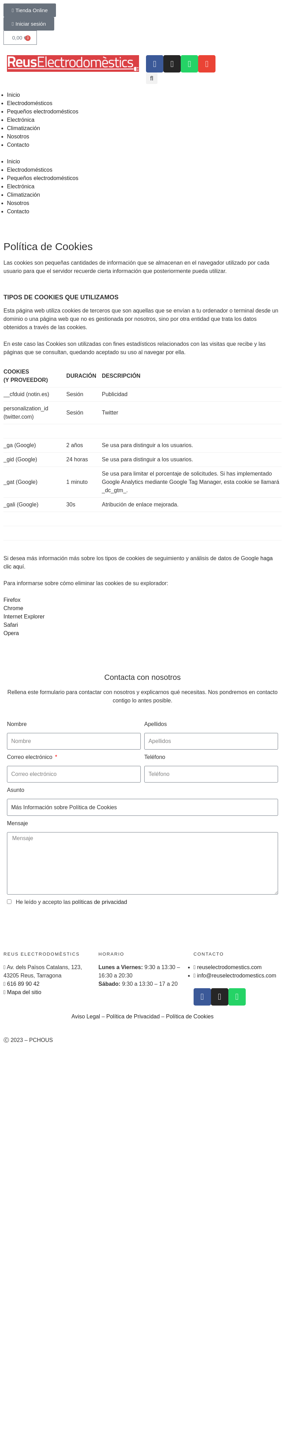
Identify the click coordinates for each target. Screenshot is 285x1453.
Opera (11, 633)
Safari (10, 625)
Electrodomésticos (29, 103)
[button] (151, 78)
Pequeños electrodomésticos (42, 111)
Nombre (17, 724)
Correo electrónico (30, 757)
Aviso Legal (86, 1016)
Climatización (23, 128)
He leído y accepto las (71, 902)
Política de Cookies (189, 1016)
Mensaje (17, 823)
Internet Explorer (23, 616)
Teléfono (154, 757)
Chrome (13, 608)
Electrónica (20, 120)
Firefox (12, 600)
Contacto (18, 145)
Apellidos (155, 724)
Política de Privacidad (133, 1016)
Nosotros (18, 136)
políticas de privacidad (99, 902)
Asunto (15, 790)
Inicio (13, 95)
